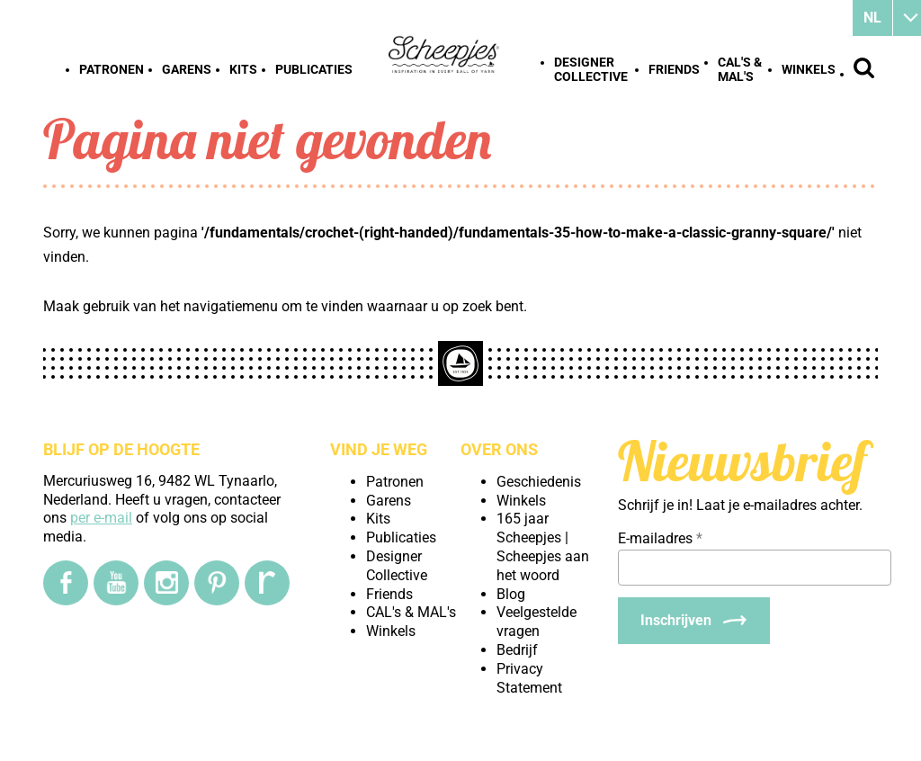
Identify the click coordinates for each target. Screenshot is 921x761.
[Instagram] (166, 582)
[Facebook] (65, 582)
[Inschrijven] (694, 620)
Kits (243, 69)
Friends (674, 69)
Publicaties (314, 69)
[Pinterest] (216, 582)
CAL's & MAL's (740, 69)
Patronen (111, 69)
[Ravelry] (267, 582)
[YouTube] (116, 582)
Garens (186, 69)
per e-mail (101, 517)
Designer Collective (591, 69)
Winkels (809, 69)
